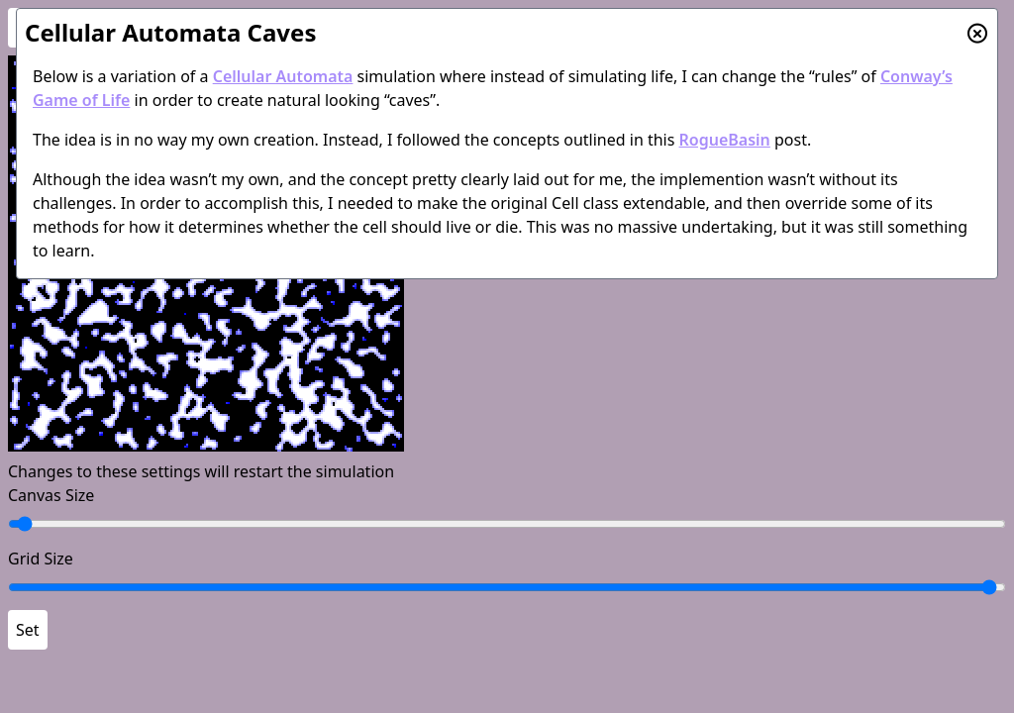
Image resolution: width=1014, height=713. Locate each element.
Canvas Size (51, 495)
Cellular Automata (283, 76)
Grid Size (40, 558)
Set (28, 630)
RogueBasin (724, 140)
